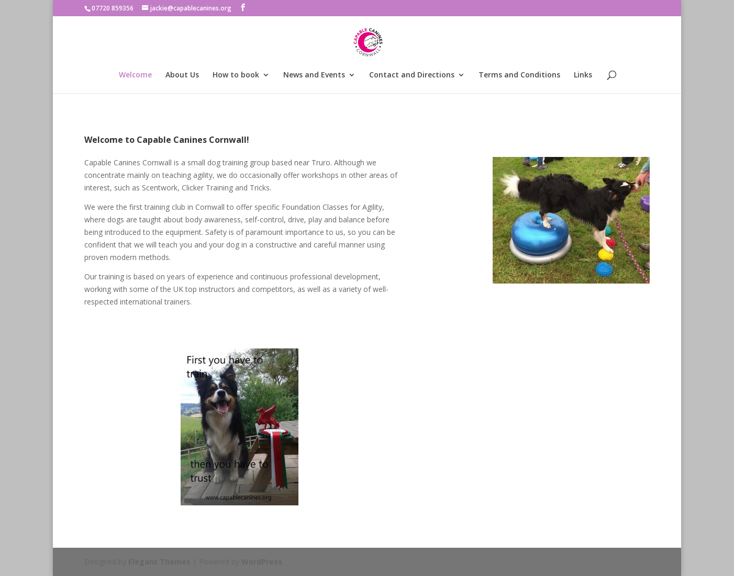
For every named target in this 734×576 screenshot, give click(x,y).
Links (583, 75)
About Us (182, 75)
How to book (236, 75)
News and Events (314, 75)
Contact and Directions (411, 75)
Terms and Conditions (519, 75)
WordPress (261, 562)
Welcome (135, 75)
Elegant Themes (159, 562)
